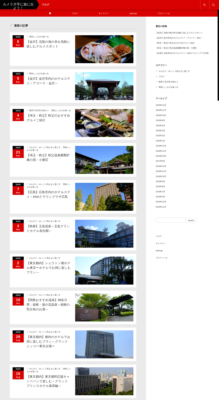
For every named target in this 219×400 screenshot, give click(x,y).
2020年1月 (160, 140)
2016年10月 (161, 176)
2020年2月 (160, 135)
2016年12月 (161, 166)
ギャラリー (103, 13)
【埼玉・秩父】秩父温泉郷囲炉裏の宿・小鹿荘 (176, 48)
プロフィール (164, 13)
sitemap (133, 13)
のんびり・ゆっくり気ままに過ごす (44, 147)
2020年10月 (161, 115)
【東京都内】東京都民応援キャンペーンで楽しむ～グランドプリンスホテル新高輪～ (48, 381)
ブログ (75, 13)
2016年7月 (160, 191)
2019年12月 (161, 146)
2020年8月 (160, 120)
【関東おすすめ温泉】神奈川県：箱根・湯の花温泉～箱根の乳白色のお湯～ (48, 304)
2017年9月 (160, 161)
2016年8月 (160, 186)
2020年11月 (161, 110)
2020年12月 (161, 105)
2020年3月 (160, 130)
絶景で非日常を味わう (39, 110)
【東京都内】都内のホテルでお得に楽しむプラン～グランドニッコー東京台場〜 (48, 341)
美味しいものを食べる (39, 36)
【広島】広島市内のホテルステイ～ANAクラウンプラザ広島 (182, 53)
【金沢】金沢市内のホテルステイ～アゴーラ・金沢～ (179, 38)
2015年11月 (161, 207)
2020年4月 (160, 125)
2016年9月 (160, 181)
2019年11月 (161, 151)
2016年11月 (161, 171)
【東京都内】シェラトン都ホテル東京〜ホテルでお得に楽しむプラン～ (49, 267)
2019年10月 (161, 156)
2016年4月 (160, 197)
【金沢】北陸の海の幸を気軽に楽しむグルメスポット (179, 33)
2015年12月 (161, 202)
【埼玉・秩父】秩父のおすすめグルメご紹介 (175, 43)
